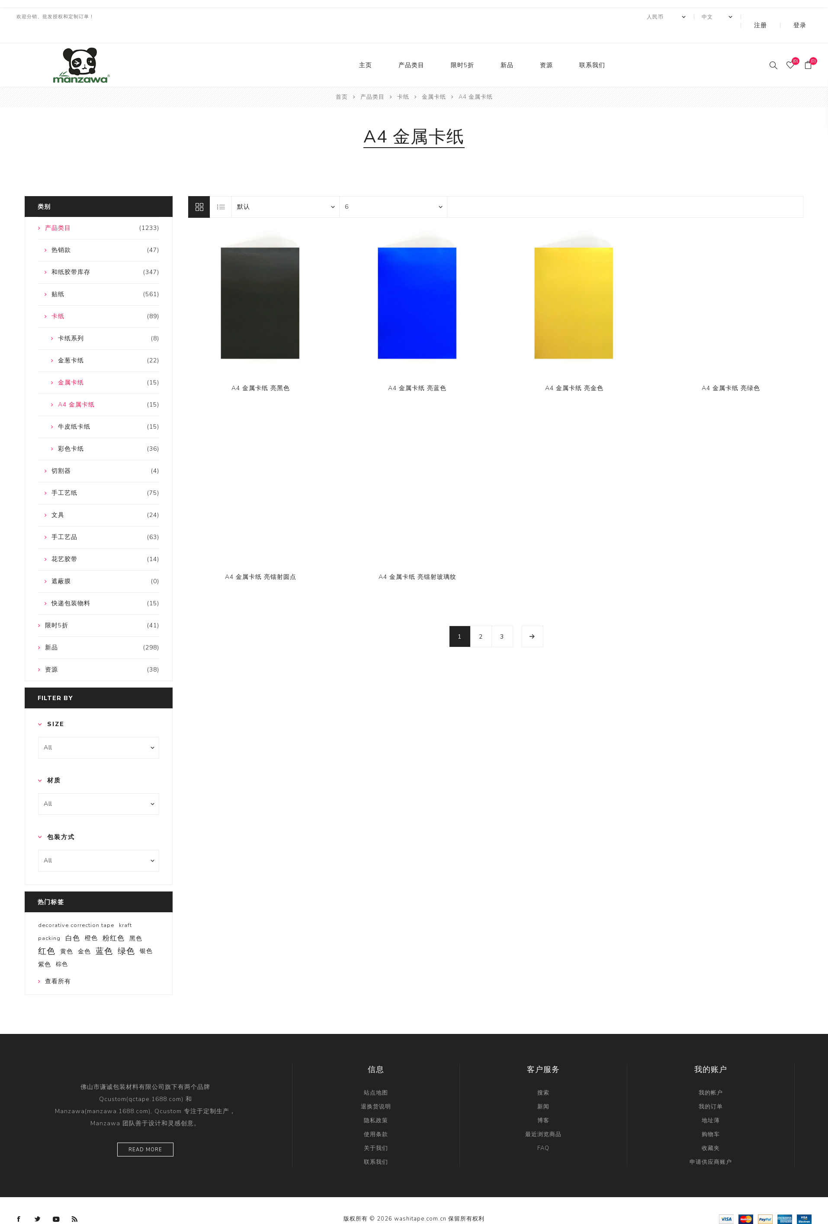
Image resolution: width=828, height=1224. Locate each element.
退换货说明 (376, 1089)
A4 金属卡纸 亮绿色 (731, 371)
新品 (507, 48)
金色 (84, 934)
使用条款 (376, 1117)
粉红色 (114, 921)
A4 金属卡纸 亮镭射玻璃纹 (417, 559)
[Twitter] (38, 1202)
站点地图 (376, 1075)
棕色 (62, 947)
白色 (72, 921)
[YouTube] (56, 1202)
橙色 (91, 921)
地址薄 (711, 1103)
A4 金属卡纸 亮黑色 (260, 371)
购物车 (711, 1117)
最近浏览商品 (543, 1117)
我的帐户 (711, 1075)
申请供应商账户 (711, 1145)
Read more (145, 1132)
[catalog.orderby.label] (285, 189)
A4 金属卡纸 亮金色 (574, 371)
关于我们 (376, 1131)
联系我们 (592, 48)
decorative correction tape (76, 908)
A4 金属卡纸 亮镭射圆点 (260, 559)
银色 (146, 934)
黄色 (66, 934)
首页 (342, 80)
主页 (365, 48)
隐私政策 (376, 1103)
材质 (54, 763)
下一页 (532, 619)
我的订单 (711, 1089)
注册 (778, 16)
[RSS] (75, 1202)
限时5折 (462, 48)
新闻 (543, 1089)
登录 (806, 16)
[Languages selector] (741, 17)
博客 (543, 1103)
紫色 (44, 947)
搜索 (543, 1075)
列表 (221, 189)
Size (55, 707)
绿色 (126, 934)
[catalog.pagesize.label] (393, 189)
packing (49, 921)
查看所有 (58, 964)
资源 (546, 48)
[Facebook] (19, 1202)
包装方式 (61, 820)
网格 (199, 189)
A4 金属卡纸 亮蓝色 (417, 371)
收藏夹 (711, 1131)
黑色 (135, 921)
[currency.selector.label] (690, 17)
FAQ (543, 1131)
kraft (125, 908)
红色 (46, 934)
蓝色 (104, 934)
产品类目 (411, 48)
